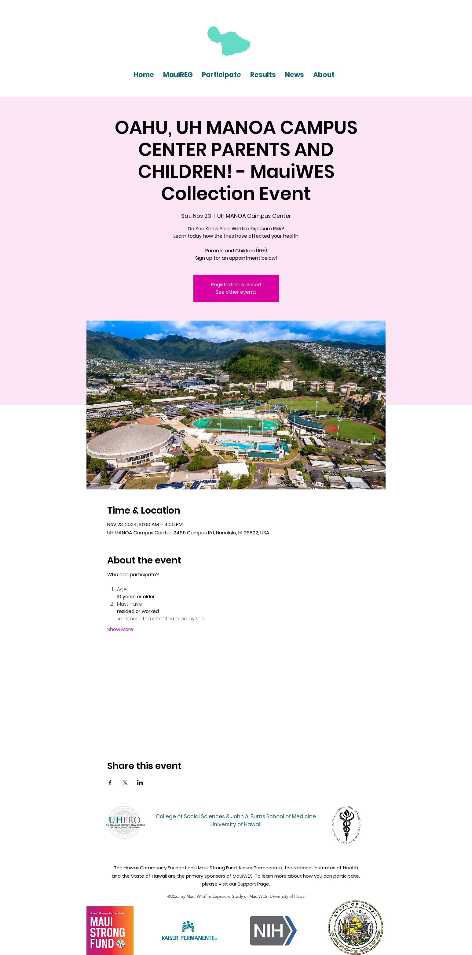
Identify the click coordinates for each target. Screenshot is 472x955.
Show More (120, 629)
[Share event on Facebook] (110, 782)
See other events (236, 291)
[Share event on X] (125, 782)
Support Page (253, 884)
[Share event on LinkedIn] (140, 782)
